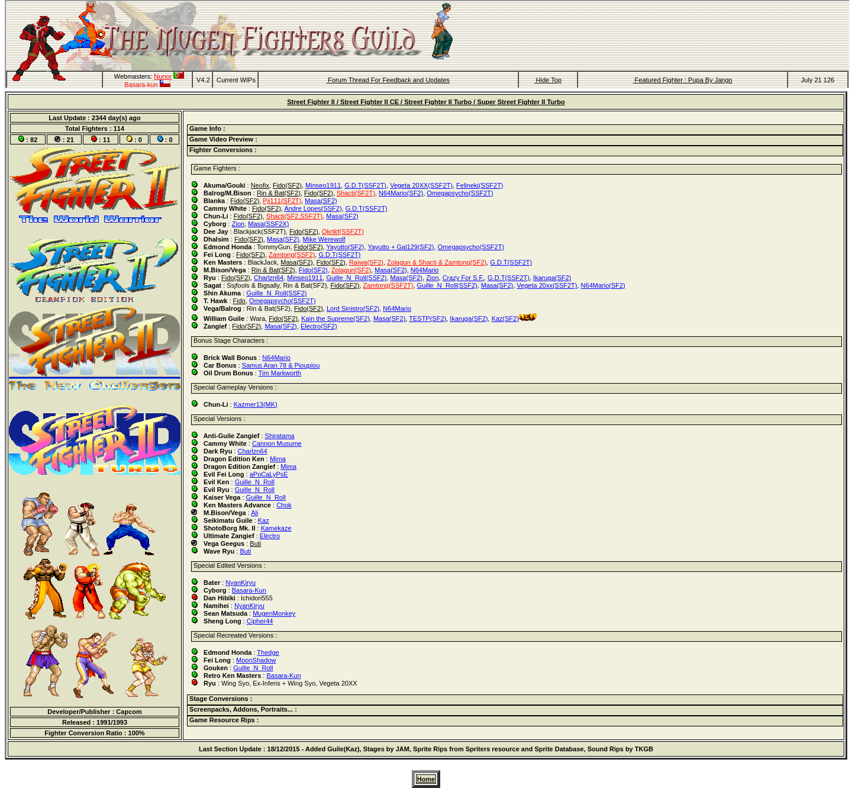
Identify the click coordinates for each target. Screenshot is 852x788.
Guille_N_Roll (255, 481)
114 (119, 128)
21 (70, 139)
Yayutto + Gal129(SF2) (400, 246)
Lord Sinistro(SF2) (353, 308)
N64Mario (425, 270)
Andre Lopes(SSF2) (312, 208)
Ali (254, 512)
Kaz (263, 520)
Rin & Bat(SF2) (279, 193)
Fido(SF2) (287, 185)
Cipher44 (260, 621)
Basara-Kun (249, 590)
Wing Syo (235, 683)
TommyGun (273, 246)
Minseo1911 (323, 185)
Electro (270, 535)
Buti (255, 543)
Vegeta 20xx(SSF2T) (547, 285)
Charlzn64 (268, 277)
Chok (284, 505)
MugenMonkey (274, 613)
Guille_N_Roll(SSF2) (356, 277)
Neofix (260, 185)
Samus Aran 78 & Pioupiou (281, 365)
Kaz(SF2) (505, 318)
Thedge (268, 652)
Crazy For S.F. (463, 277)
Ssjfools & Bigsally (253, 285)
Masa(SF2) (321, 200)
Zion (238, 223)
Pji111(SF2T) (282, 200)
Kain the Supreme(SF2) (335, 318)
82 (33, 139)
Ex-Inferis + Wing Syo (284, 683)
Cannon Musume (277, 443)
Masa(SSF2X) (268, 223)
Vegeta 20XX (338, 683)
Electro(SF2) (319, 326)
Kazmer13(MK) (255, 404)
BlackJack (262, 262)
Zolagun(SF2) (351, 270)
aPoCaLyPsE (269, 474)
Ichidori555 (257, 598)
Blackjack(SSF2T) (260, 231)
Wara (257, 318)
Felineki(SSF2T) (479, 185)
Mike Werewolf (324, 239)
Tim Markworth (280, 373)
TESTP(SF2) (427, 318)
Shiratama (280, 435)
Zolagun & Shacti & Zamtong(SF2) (436, 262)
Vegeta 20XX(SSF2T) (421, 185)
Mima (278, 458)
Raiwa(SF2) (366, 262)
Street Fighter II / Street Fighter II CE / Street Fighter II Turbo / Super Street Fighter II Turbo (426, 101)
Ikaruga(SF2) (552, 277)
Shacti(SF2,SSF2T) (294, 216)
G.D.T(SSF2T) (365, 185)
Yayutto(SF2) (345, 246)
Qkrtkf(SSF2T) (343, 231)
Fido (239, 300)
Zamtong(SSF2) (292, 254)
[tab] (515, 129)
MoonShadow (256, 660)
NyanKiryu (240, 582)
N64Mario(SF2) (401, 193)
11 (106, 139)
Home (426, 779)
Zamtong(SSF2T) (388, 285)
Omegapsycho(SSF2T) (460, 193)
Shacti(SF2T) (356, 193)
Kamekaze (276, 528)
